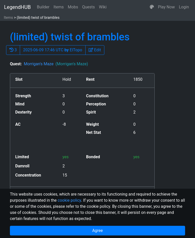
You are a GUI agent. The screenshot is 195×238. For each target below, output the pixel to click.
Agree (97, 230)
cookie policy (69, 200)
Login (184, 7)
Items (59, 7)
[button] (152, 7)
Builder (43, 7)
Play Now (166, 7)
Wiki (103, 7)
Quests (88, 7)
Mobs (73, 7)
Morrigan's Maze (56, 63)
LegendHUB (17, 7)
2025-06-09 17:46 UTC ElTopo (52, 49)
